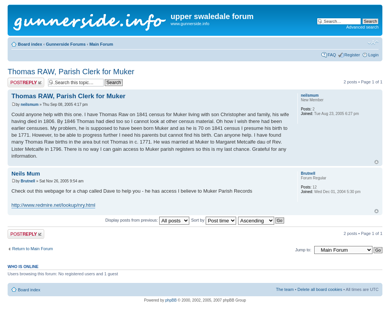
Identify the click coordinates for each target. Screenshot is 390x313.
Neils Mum (25, 173)
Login (373, 55)
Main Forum (101, 44)
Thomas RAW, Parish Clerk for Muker (71, 71)
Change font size (373, 42)
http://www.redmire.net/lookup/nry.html (53, 205)
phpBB (171, 300)
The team (285, 289)
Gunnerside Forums (66, 44)
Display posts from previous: (147, 220)
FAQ (332, 55)
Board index (30, 44)
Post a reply (26, 82)
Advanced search (362, 27)
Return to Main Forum (32, 248)
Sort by (213, 220)
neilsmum (29, 104)
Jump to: (303, 250)
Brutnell (28, 181)
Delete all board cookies (319, 289)
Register (352, 55)
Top (376, 162)
